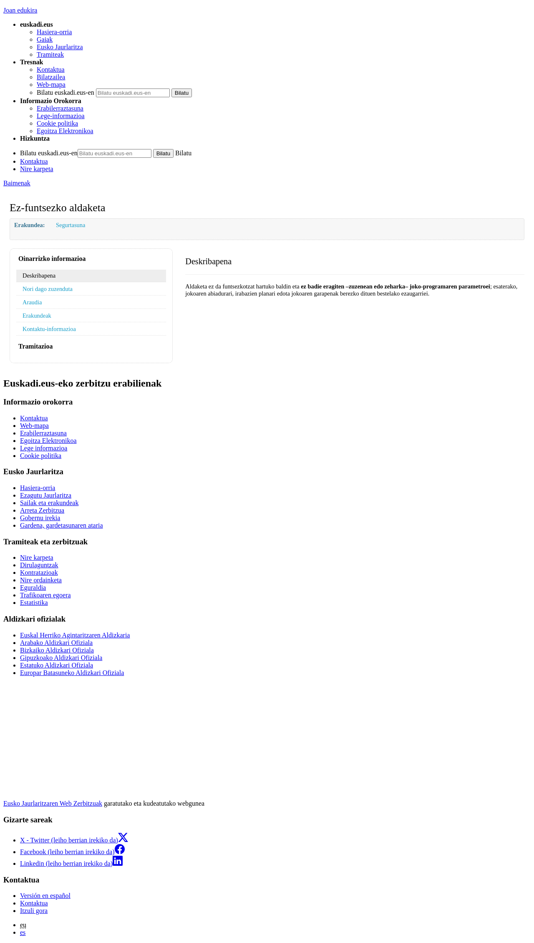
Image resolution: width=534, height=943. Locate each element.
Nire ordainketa (41, 580)
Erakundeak (37, 315)
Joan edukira (20, 10)
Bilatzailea (51, 77)
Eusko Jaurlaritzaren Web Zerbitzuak (52, 803)
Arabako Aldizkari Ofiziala (56, 642)
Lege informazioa (43, 448)
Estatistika (34, 602)
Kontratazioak (39, 572)
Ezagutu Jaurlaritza (45, 495)
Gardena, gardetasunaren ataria (61, 525)
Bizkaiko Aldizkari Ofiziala (57, 650)
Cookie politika (57, 123)
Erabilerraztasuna (60, 108)
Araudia (32, 302)
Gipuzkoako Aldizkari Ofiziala (61, 657)
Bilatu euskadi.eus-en (65, 92)
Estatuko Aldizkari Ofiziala (56, 665)
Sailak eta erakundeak (49, 502)
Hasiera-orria (54, 31)
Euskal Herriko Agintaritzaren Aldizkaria (75, 635)
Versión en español (45, 895)
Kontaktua (51, 69)
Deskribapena (39, 275)
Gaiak (45, 39)
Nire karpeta (36, 168)
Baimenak (16, 183)
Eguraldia (33, 587)
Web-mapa (51, 84)
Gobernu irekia (40, 517)
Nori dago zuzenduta (48, 289)
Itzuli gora (34, 910)
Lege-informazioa (61, 115)
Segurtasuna (70, 225)
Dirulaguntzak (39, 565)
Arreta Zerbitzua (42, 510)
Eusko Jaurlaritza (60, 47)
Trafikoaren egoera (45, 595)
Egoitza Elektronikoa (65, 130)
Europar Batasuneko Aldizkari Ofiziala (72, 672)
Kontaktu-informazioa (49, 329)
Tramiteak (50, 54)
